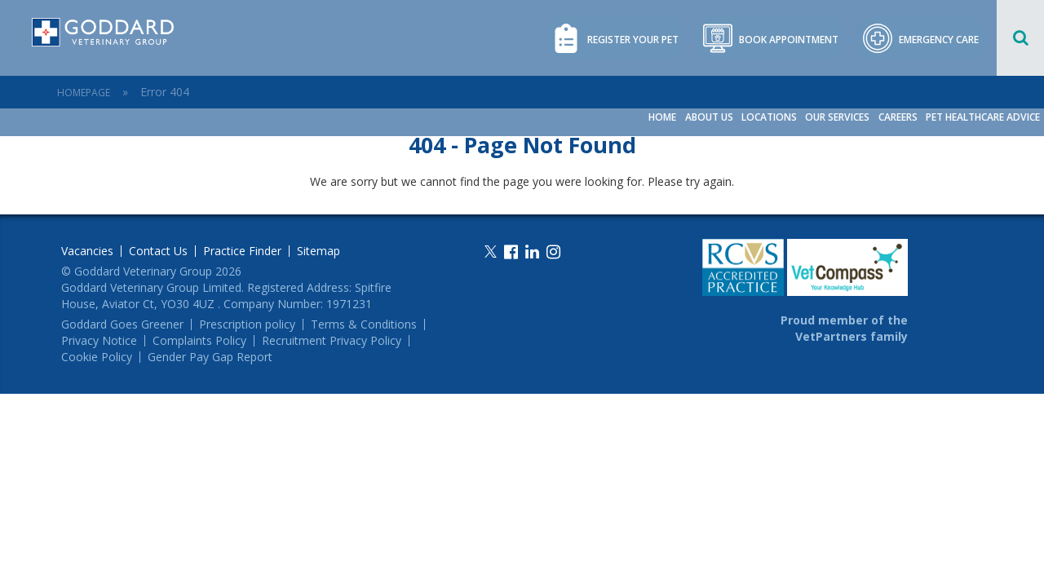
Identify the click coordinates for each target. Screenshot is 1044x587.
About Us (712, 117)
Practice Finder (242, 251)
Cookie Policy (96, 357)
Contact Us (158, 251)
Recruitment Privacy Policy (331, 340)
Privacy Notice (99, 340)
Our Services (839, 117)
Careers (898, 117)
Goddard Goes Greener (122, 324)
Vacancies (87, 251)
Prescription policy (247, 324)
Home (665, 117)
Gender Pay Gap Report (210, 357)
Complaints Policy (199, 340)
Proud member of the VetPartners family (844, 328)
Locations (771, 117)
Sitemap (318, 251)
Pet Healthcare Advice (983, 117)
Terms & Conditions (364, 324)
